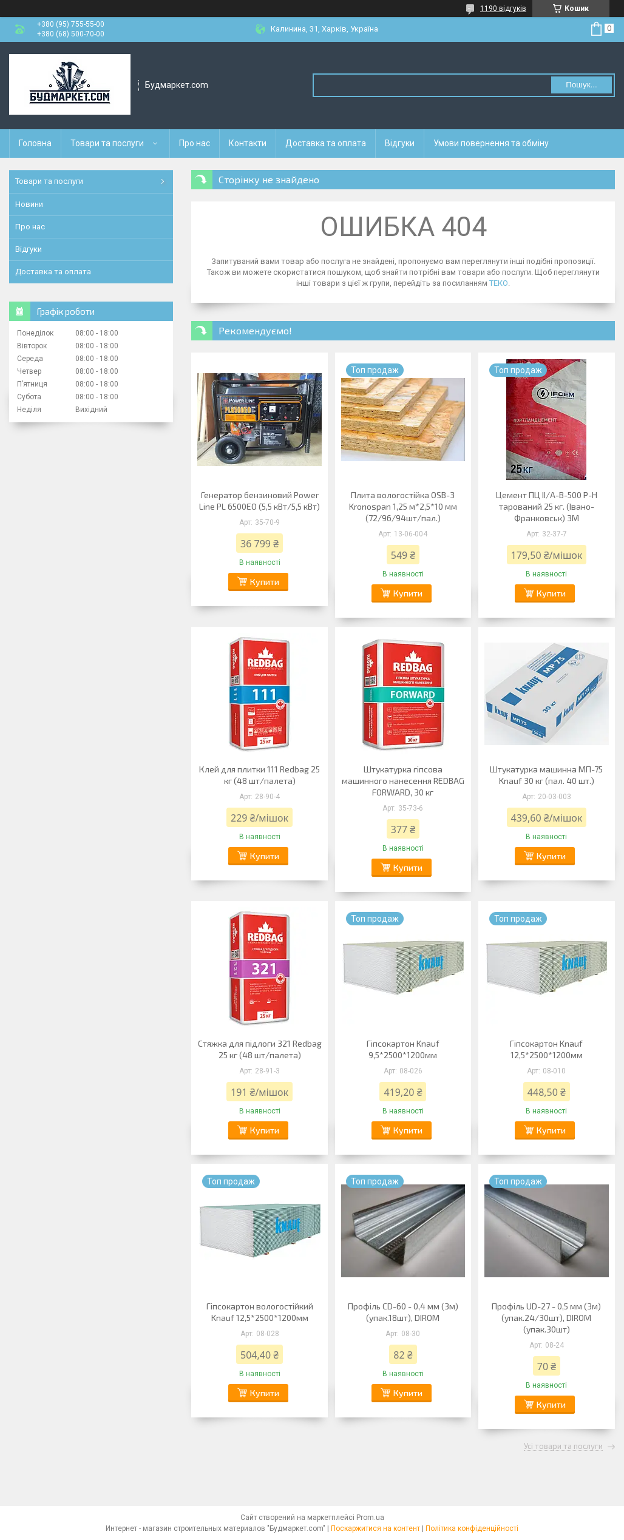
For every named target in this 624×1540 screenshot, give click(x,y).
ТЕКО (498, 283)
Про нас (194, 143)
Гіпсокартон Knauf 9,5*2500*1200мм (403, 1049)
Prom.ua (370, 1517)
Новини (29, 204)
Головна (35, 143)
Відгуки (400, 143)
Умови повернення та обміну (491, 143)
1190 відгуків (503, 8)
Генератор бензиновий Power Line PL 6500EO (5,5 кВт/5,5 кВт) (259, 501)
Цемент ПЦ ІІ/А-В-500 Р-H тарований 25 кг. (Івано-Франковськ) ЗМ (546, 506)
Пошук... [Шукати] (581, 84)
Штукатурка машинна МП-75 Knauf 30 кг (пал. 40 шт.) (546, 775)
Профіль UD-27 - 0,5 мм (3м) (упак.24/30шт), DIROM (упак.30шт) (546, 1317)
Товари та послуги (107, 143)
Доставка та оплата (325, 143)
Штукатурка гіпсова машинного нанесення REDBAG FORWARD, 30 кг (403, 780)
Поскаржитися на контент (375, 1528)
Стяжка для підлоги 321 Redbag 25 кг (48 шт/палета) (260, 1049)
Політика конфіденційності (472, 1528)
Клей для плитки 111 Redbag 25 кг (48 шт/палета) (259, 775)
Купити (264, 581)
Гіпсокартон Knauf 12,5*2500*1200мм (546, 1049)
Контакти (247, 143)
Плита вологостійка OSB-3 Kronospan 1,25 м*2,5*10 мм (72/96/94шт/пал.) (403, 506)
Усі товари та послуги (563, 1446)
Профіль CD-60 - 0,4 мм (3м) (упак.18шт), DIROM (403, 1312)
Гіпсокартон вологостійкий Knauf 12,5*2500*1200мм (259, 1312)
